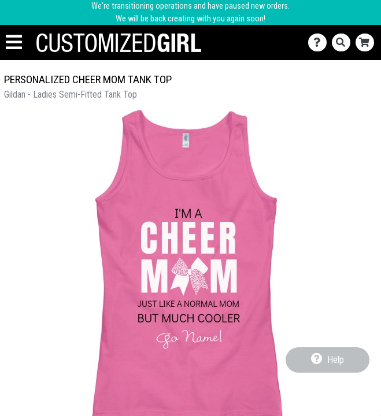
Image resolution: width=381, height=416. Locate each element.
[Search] (344, 42)
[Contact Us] (320, 42)
